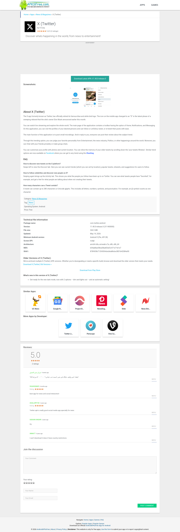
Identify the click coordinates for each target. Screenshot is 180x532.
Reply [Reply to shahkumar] (154, 396)
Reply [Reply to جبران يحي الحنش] (154, 379)
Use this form (106, 529)
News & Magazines (43, 15)
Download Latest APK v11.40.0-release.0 (90, 79)
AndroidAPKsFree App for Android (98, 525)
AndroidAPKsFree (43, 529)
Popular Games (98, 524)
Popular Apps (87, 524)
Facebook (50, 153)
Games (154, 5)
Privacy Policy (61, 529)
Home (26, 15)
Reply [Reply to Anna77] (154, 440)
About (53, 529)
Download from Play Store (90, 270)
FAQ (102, 520)
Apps (142, 5)
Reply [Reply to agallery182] (154, 412)
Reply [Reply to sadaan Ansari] (154, 426)
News (31, 203)
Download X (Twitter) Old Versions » (37, 264)
